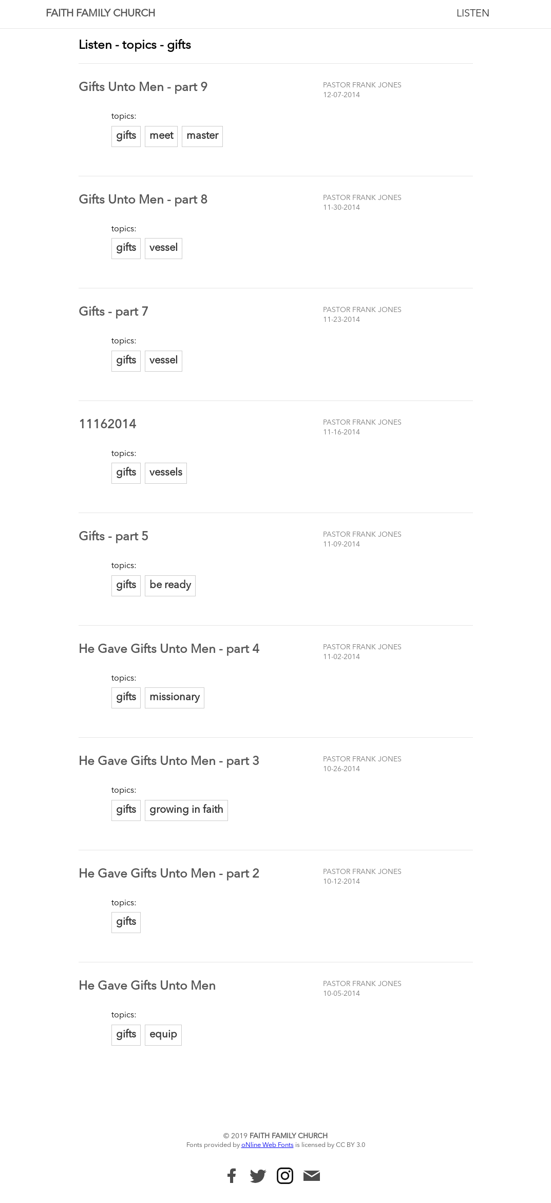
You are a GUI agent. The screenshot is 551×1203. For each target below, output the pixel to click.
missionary (174, 697)
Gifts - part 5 (113, 537)
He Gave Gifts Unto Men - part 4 (169, 650)
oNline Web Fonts (267, 1145)
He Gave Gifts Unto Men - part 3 (169, 762)
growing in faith (186, 810)
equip (163, 1035)
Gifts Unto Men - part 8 (143, 200)
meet (161, 136)
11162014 (107, 425)
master (202, 136)
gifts (126, 136)
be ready (170, 585)
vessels (165, 473)
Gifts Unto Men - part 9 (143, 88)
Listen (473, 14)
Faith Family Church (100, 14)
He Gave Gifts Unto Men (147, 986)
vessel (163, 248)
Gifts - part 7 (113, 312)
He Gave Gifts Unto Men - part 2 (169, 874)
